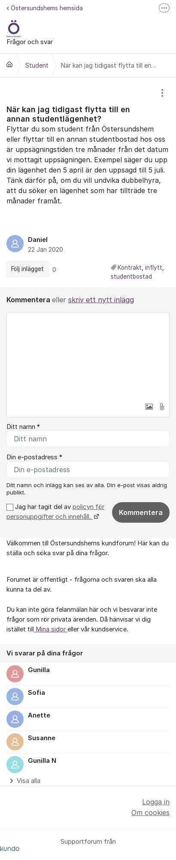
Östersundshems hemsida (44, 8)
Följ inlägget (27, 268)
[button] (149, 406)
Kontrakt (130, 267)
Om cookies (150, 812)
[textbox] (88, 355)
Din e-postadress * (34, 457)
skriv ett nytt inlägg (101, 299)
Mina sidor (50, 629)
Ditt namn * (23, 427)
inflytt (153, 267)
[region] (88, 182)
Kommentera (141, 512)
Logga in (156, 802)
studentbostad (131, 276)
